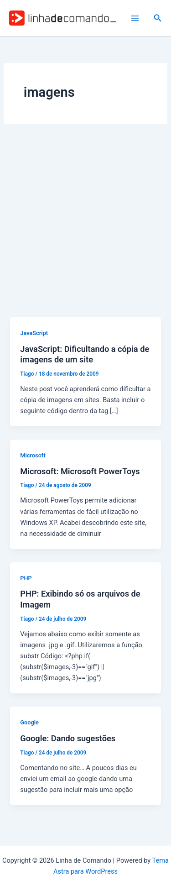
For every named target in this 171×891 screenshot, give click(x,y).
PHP (25, 578)
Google (29, 722)
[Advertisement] (85, 227)
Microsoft (32, 455)
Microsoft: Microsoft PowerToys (80, 471)
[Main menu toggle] (135, 18)
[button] (158, 18)
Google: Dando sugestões (67, 738)
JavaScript (34, 333)
